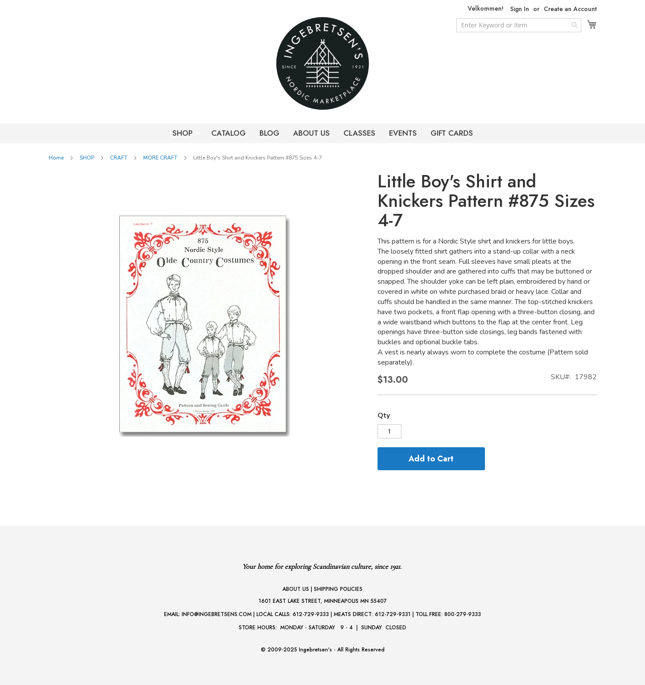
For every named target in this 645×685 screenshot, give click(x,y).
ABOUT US (311, 133)
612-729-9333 (311, 614)
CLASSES (359, 133)
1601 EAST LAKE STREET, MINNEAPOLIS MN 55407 (323, 601)
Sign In (519, 9)
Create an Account (570, 9)
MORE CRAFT (160, 157)
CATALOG (228, 133)
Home (56, 157)
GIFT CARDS (452, 133)
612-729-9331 (393, 614)
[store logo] (322, 63)
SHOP (183, 133)
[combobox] (518, 25)
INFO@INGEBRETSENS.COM (217, 614)
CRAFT (118, 157)
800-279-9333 (462, 614)
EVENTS (403, 133)
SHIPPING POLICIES (338, 589)
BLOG (269, 133)
